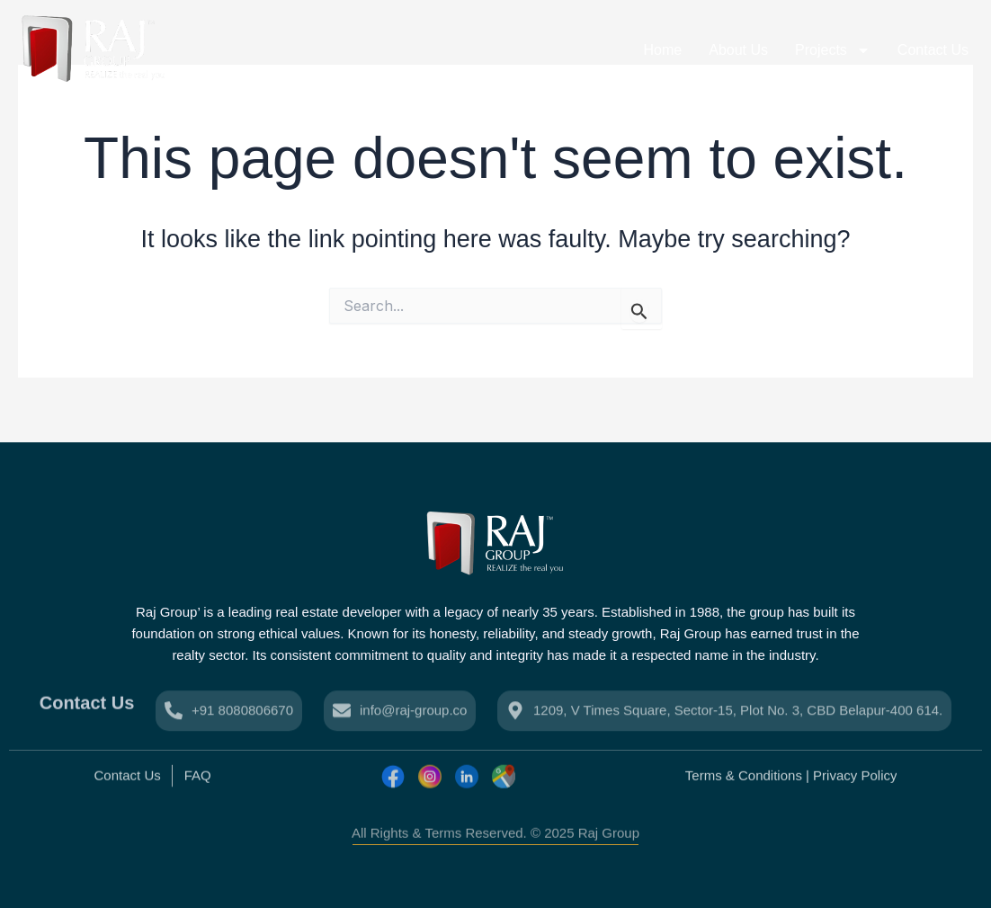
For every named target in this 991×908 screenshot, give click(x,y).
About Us (738, 50)
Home (663, 50)
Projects (832, 50)
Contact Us (933, 50)
